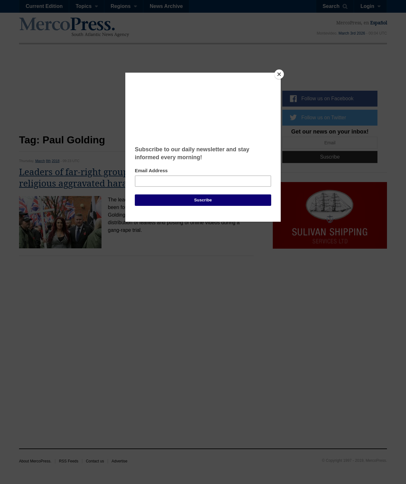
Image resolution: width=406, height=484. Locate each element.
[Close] (279, 74)
